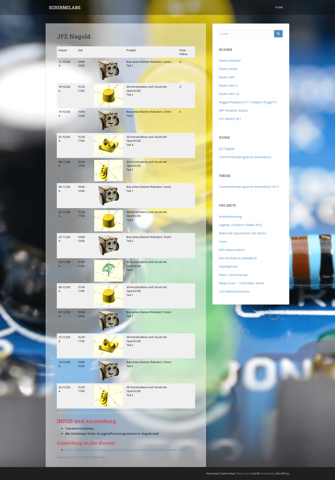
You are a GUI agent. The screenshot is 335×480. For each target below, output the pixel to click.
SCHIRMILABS (64, 7)
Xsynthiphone (228, 266)
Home (279, 7)
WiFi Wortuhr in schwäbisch (238, 258)
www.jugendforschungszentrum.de (81, 457)
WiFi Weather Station (233, 110)
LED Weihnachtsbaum (234, 291)
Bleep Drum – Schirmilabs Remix (241, 283)
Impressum (213, 473)
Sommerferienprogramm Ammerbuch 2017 (249, 187)
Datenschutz (227, 473)
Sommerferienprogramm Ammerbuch (245, 157)
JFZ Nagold (226, 149)
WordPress (282, 473)
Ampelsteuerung (230, 216)
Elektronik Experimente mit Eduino (242, 233)
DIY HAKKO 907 (230, 119)
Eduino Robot (228, 69)
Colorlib (255, 473)
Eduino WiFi (227, 77)
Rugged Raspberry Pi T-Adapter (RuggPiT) (248, 102)
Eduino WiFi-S (228, 85)
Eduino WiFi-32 (229, 94)
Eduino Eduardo (230, 60)
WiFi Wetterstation (232, 250)
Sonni (223, 241)
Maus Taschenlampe (233, 275)
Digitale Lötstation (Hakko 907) (240, 225)
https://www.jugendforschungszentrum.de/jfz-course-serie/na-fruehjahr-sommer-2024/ (125, 450)
